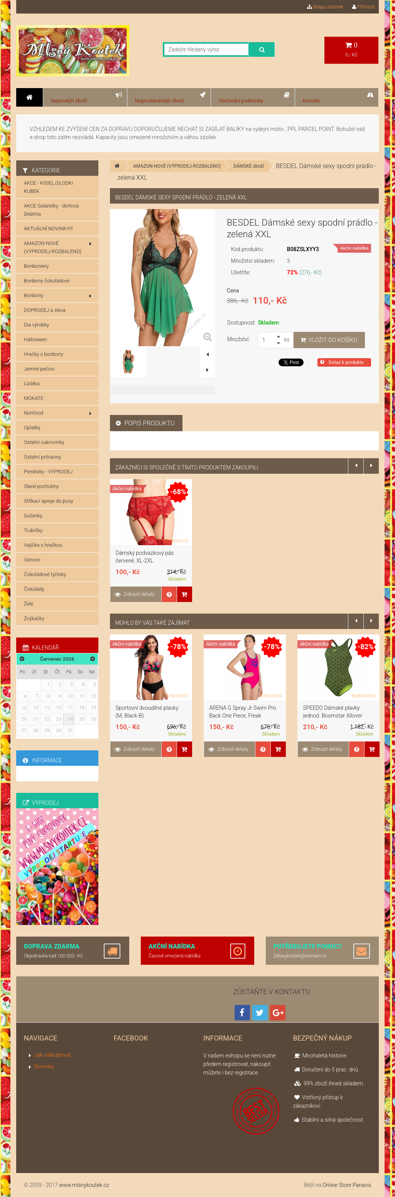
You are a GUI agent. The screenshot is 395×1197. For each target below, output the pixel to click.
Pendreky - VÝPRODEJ (48, 471)
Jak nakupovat (52, 1054)
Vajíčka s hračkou (43, 545)
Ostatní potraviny (42, 457)
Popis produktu (145, 423)
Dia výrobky (36, 325)
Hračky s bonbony (43, 354)
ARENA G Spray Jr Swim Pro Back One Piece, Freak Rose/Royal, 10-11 (242, 715)
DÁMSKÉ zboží (248, 166)
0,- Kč (351, 50)
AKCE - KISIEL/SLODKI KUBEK (48, 187)
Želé (28, 604)
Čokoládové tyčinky (45, 574)
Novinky (44, 1066)
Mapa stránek (325, 7)
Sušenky (33, 516)
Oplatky (32, 427)
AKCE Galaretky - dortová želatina (51, 210)
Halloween (35, 339)
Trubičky (33, 530)
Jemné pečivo (39, 369)
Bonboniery (36, 266)
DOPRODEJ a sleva (45, 310)
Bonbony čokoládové (46, 281)
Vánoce (32, 560)
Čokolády (34, 589)
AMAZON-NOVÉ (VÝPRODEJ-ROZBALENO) (177, 166)
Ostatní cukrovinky (44, 442)
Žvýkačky (34, 618)
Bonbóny (57, 295)
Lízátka (32, 383)
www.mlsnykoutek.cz (84, 1185)
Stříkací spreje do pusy (48, 501)
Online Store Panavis (346, 1185)
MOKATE (34, 398)
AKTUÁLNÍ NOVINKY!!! (48, 228)
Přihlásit (363, 7)
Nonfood (57, 413)
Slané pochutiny (41, 486)
